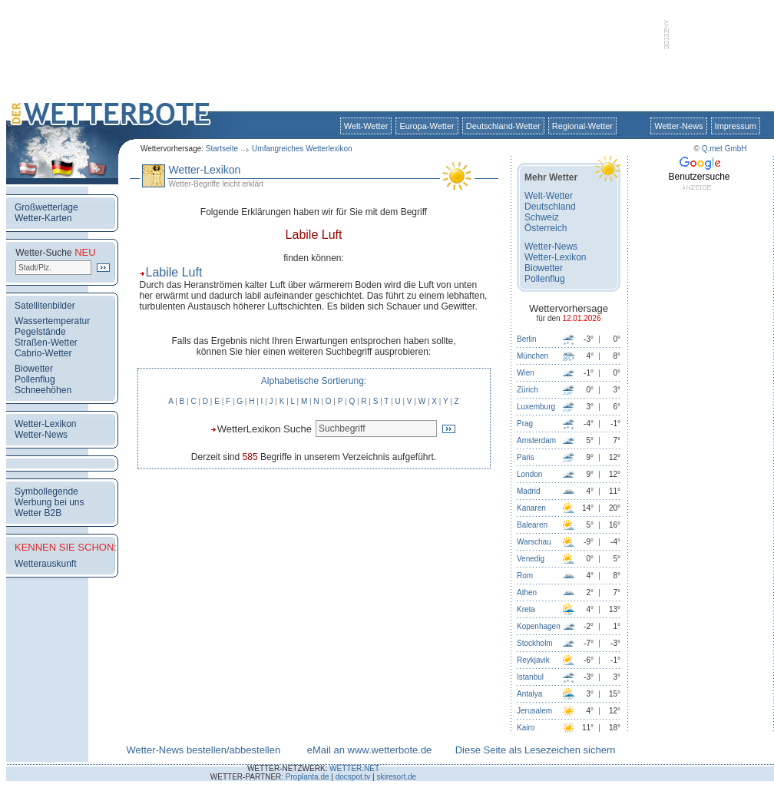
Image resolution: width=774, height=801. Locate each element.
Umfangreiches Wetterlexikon (302, 148)
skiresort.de (396, 777)
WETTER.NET (354, 768)
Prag (525, 423)
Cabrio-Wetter (43, 353)
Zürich (527, 390)
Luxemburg (536, 406)
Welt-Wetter (366, 126)
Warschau (534, 542)
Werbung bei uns (49, 502)
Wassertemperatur (52, 321)
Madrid (529, 491)
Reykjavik (533, 660)
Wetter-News (678, 126)
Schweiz (541, 217)
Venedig (530, 558)
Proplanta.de (307, 777)
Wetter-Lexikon (45, 424)
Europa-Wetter (426, 126)
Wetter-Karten (43, 218)
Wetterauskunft (45, 563)
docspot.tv (353, 777)
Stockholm (535, 643)
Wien (525, 373)
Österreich (545, 228)
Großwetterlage (46, 207)
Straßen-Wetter (46, 342)
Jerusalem (534, 711)
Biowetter (34, 368)
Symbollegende (46, 491)
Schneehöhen (43, 390)
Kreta (526, 609)
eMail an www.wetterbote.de (369, 750)
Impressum (735, 126)
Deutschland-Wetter (503, 126)
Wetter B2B (38, 513)
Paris (525, 457)
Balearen (532, 525)
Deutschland (550, 206)
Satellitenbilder (45, 305)
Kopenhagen (539, 626)
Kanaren (531, 508)
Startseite (222, 148)
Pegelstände (40, 331)
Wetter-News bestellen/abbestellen (203, 750)
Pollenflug (35, 379)
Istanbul (530, 677)
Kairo (525, 727)
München (532, 356)
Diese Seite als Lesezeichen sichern (535, 750)
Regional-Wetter (582, 126)
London (529, 474)
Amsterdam (536, 440)
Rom (525, 575)
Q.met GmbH (724, 148)
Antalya (529, 694)
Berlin (527, 339)
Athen (527, 592)
